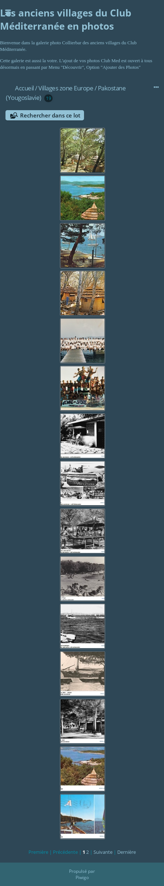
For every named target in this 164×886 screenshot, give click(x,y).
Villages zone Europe (65, 88)
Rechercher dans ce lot (50, 115)
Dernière (126, 852)
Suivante (103, 852)
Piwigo (82, 877)
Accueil (24, 88)
